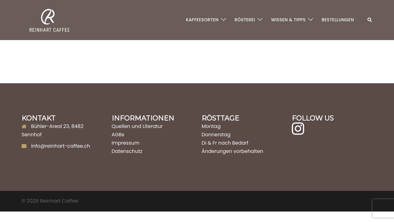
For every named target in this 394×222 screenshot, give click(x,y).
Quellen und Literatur (137, 126)
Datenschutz (127, 151)
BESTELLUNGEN (338, 20)
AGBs (118, 134)
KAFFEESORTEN (202, 20)
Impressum (126, 142)
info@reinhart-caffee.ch (60, 146)
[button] (370, 20)
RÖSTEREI (245, 20)
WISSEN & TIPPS (288, 20)
